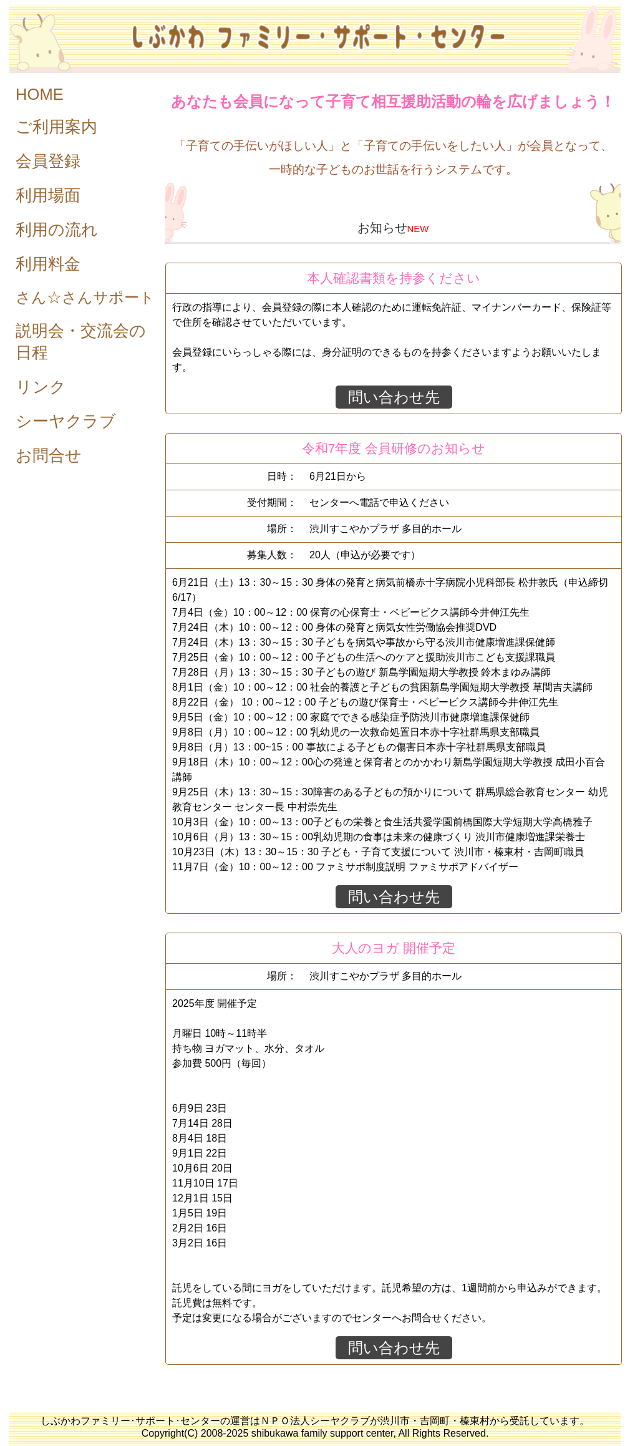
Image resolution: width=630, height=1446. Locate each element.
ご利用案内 (56, 126)
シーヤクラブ (66, 421)
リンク (41, 386)
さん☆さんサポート (85, 297)
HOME (40, 94)
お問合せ (49, 455)
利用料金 (48, 264)
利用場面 (48, 195)
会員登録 (48, 161)
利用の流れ (57, 229)
